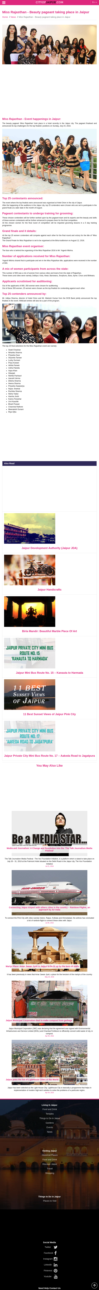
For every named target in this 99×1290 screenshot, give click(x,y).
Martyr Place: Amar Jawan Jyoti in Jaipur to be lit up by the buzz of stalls (42, 966)
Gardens (50, 1123)
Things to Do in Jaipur (49, 1118)
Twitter (48, 1247)
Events (49, 1127)
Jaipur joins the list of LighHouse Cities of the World (32, 1079)
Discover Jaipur (49, 1164)
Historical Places (50, 1155)
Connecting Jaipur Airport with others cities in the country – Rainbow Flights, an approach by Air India (49, 908)
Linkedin (48, 1264)
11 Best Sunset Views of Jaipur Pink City (49, 714)
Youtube (47, 1276)
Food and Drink (50, 1109)
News (13, 17)
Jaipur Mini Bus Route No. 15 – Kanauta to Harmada (49, 672)
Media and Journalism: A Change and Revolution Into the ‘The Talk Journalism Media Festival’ (49, 849)
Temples (50, 1114)
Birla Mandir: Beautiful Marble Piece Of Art (49, 631)
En (94, 2)
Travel (50, 1168)
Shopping (49, 1173)
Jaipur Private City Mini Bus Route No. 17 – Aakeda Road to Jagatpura (49, 755)
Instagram (48, 1259)
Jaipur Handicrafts (49, 589)
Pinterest (48, 1270)
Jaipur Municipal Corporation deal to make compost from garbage (39, 1020)
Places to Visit (49, 1201)
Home (5, 17)
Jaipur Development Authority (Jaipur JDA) (49, 548)
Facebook (48, 1253)
